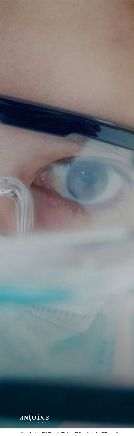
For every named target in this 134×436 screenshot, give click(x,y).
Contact (104, 432)
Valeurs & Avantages (62, 432)
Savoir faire (33, 432)
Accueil (22, 432)
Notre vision (46, 432)
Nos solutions (91, 432)
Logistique (78, 432)
